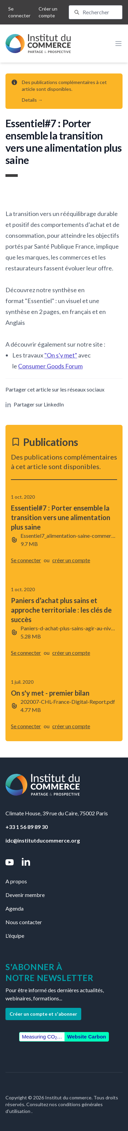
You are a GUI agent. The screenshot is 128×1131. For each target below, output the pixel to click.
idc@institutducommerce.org (42, 840)
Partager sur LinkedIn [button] (34, 404)
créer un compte (71, 560)
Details (32, 100)
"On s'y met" (60, 355)
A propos (16, 881)
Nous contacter (23, 922)
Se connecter (19, 12)
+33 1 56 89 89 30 (26, 827)
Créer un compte (48, 12)
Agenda (14, 908)
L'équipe (14, 935)
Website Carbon (86, 1036)
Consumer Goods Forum (50, 366)
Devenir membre (25, 895)
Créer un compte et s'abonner (43, 1014)
